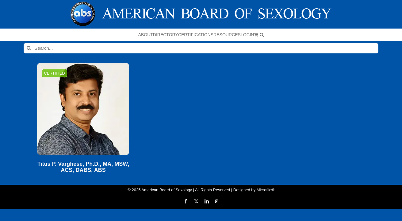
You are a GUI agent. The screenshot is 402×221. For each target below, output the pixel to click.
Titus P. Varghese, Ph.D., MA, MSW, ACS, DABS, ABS (83, 167)
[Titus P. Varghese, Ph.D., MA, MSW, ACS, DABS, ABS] (83, 109)
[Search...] (201, 48)
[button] (326, 35)
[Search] (29, 48)
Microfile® (265, 190)
